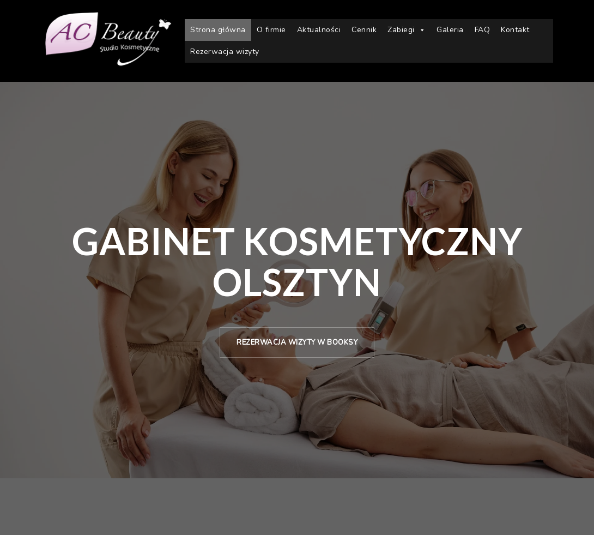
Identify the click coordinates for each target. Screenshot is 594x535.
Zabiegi (406, 30)
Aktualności (319, 30)
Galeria (450, 30)
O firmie (271, 30)
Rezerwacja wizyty (224, 51)
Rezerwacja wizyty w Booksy (297, 342)
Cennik (364, 30)
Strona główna (218, 30)
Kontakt (515, 30)
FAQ (482, 30)
